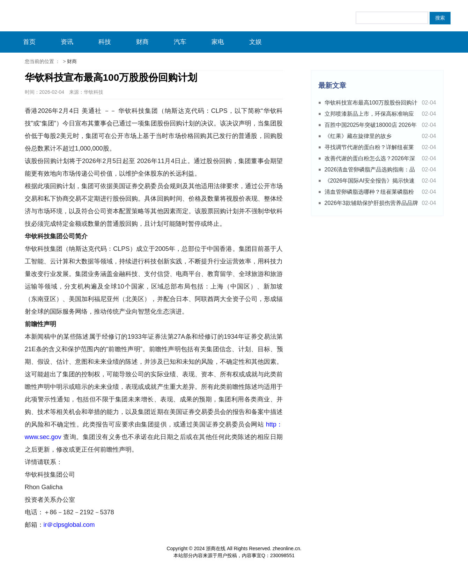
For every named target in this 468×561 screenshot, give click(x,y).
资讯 (67, 41)
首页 (29, 41)
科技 (104, 41)
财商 (142, 41)
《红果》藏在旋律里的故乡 (358, 136)
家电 (217, 41)
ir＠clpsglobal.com (69, 524)
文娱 (255, 41)
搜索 (440, 18)
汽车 (180, 41)
